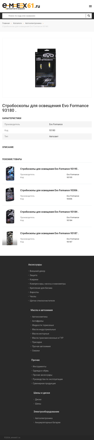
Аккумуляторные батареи (47, 422)
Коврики (34, 279)
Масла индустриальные (44, 329)
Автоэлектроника (44, 418)
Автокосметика (39, 317)
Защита (33, 275)
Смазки (36, 350)
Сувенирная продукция (44, 383)
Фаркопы (34, 292)
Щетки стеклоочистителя (42, 300)
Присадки (37, 342)
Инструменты (39, 366)
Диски (38, 399)
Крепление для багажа (41, 288)
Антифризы (38, 321)
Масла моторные (40, 333)
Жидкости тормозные (43, 325)
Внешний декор (37, 271)
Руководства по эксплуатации (48, 379)
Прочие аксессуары (42, 375)
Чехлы (33, 296)
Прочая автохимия (41, 346)
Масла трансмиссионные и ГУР (47, 338)
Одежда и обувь (41, 371)
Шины (38, 403)
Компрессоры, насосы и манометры (48, 284)
